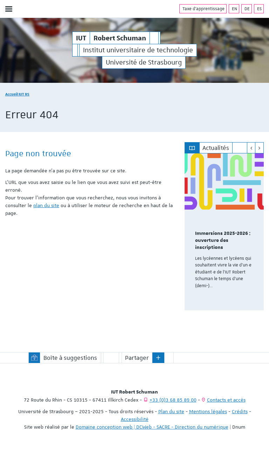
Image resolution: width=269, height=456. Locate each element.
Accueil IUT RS (17, 94)
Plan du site (171, 411)
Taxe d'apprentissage (203, 9)
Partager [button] (137, 358)
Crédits (240, 411)
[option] (224, 231)
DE (246, 9)
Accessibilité (135, 419)
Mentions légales (208, 411)
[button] (158, 357)
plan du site (46, 205)
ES (259, 9)
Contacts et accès (226, 400)
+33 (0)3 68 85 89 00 (173, 400)
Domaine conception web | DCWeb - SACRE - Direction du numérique (152, 427)
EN (234, 9)
